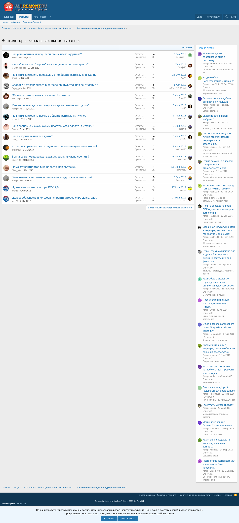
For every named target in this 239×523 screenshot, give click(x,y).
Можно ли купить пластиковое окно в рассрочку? (214, 57)
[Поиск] (230, 17)
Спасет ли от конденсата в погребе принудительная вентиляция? (55, 85)
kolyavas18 (181, 170)
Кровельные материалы (215, 340)
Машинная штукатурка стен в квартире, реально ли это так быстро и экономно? (219, 230)
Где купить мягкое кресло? (218, 404)
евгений (15, 119)
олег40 (183, 108)
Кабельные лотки (211, 382)
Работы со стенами (212, 434)
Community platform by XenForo (119, 501)
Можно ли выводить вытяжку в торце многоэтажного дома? (50, 105)
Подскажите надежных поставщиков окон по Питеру (216, 303)
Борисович (181, 57)
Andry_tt (15, 139)
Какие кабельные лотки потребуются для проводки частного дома (218, 369)
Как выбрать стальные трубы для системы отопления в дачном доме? (218, 282)
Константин (180, 180)
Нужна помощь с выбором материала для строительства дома (218, 164)
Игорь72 (182, 98)
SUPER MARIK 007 (177, 88)
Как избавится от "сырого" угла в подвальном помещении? (50, 64)
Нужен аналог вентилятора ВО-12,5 (35, 187)
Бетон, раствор (210, 111)
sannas (183, 190)
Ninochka (182, 118)
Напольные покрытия (213, 222)
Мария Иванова (19, 68)
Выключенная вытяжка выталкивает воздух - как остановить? (52, 177)
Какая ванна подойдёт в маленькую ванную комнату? (217, 443)
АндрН (183, 78)
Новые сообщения (11, 22)
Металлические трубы (214, 295)
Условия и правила (166, 495)
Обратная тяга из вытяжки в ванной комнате (41, 95)
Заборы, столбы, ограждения (217, 128)
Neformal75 (181, 149)
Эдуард (15, 88)
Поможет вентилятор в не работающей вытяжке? (44, 167)
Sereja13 (182, 67)
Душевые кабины (211, 455)
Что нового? (41, 16)
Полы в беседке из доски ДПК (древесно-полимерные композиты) (219, 209)
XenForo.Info (21, 504)
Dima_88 (16, 170)
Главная (9, 16)
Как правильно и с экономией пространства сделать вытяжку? (52, 126)
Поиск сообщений (32, 22)
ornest (14, 78)
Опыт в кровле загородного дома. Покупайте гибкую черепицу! (218, 327)
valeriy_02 (16, 160)
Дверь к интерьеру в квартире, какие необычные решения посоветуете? (219, 348)
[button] (50, 17)
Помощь (217, 495)
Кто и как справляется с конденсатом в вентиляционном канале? (54, 146)
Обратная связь (147, 495)
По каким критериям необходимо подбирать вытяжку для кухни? (54, 74)
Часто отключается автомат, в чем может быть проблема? (219, 464)
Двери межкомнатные (213, 361)
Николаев (16, 57)
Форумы (24, 16)
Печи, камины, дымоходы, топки (219, 400)
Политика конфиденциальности (194, 495)
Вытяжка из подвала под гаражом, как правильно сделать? (50, 156)
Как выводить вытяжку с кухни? (32, 136)
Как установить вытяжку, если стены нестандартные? (47, 54)
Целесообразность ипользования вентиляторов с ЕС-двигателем (54, 197)
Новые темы (206, 48)
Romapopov (17, 98)
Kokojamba (17, 109)
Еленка (15, 129)
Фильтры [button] (185, 47)
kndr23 (15, 191)
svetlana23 (16, 150)
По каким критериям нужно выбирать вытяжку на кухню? (49, 115)
